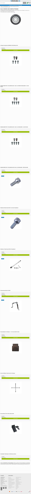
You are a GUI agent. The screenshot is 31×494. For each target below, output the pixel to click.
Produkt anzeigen (15, 50)
